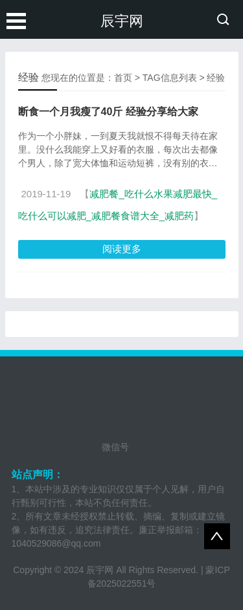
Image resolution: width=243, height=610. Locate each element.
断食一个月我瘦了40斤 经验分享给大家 (108, 111)
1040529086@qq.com (56, 543)
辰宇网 (121, 21)
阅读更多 (121, 248)
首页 (123, 77)
